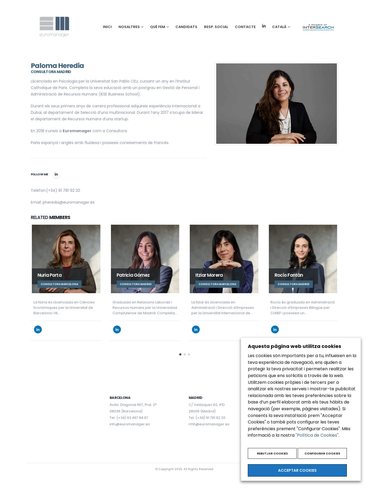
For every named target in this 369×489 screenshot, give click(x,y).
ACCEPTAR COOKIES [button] (297, 470)
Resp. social (216, 26)
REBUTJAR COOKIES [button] (272, 453)
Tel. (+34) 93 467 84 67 (129, 415)
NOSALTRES (129, 26)
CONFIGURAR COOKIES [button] (322, 453)
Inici (107, 26)
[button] (180, 352)
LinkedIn (56, 174)
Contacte (245, 26)
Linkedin (263, 26)
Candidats (186, 26)
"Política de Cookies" (317, 435)
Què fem (157, 26)
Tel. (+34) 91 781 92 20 (207, 415)
